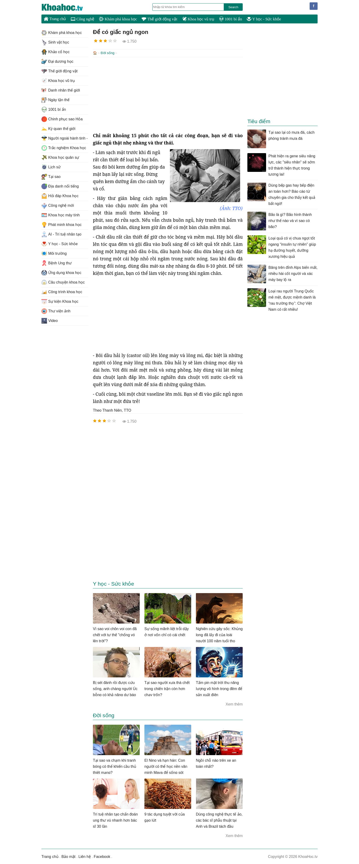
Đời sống (107, 53)
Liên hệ (84, 856)
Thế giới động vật (159, 19)
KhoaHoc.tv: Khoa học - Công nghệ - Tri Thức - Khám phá (67, 7)
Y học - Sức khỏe (264, 19)
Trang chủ (55, 18)
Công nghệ (82, 19)
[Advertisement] (168, 94)
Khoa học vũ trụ (198, 19)
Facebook (102, 856)
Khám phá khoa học (118, 19)
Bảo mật (68, 856)
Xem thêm (234, 704)
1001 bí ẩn (230, 19)
